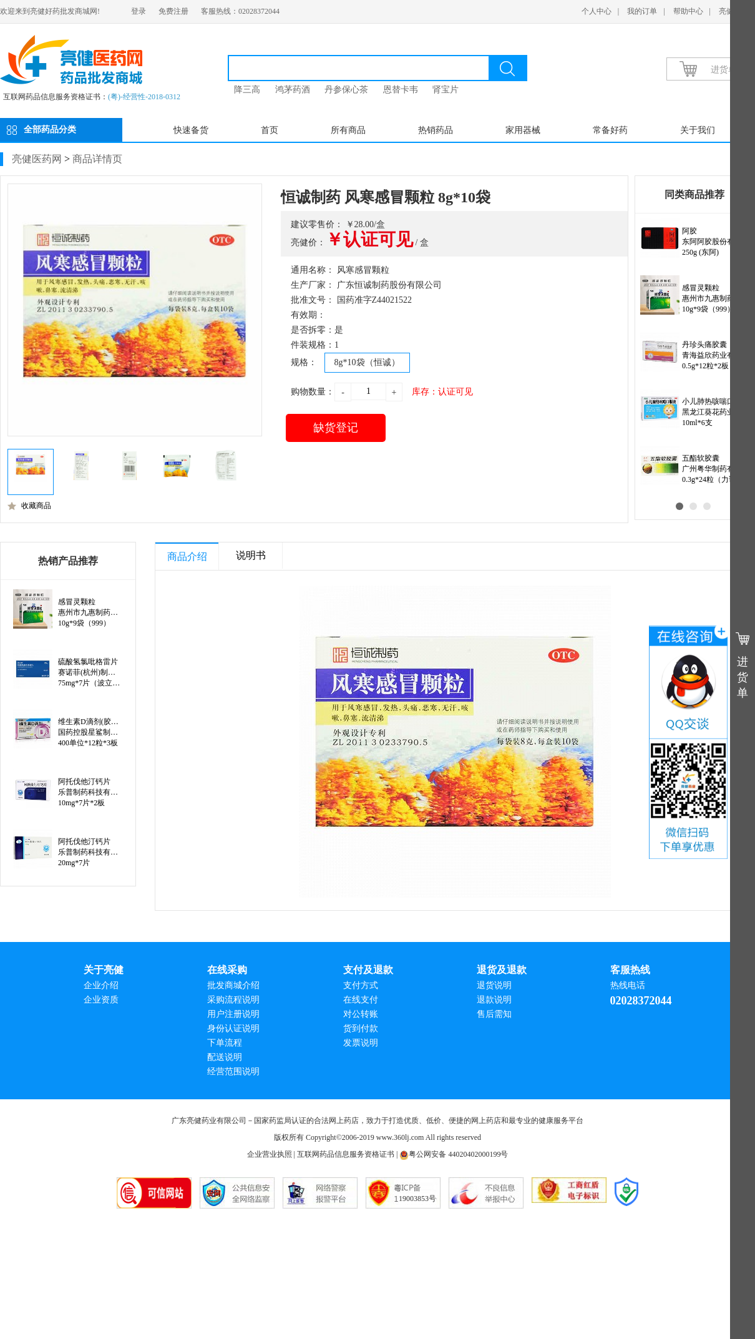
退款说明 (494, 999)
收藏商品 (29, 505)
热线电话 (627, 985)
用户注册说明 (233, 1014)
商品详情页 (97, 159)
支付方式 (360, 985)
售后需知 (494, 1014)
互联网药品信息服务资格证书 (345, 1154)
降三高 (247, 89)
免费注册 (173, 11)
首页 (269, 130)
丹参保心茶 (346, 89)
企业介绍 (101, 985)
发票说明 (360, 1042)
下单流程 (224, 1042)
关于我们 (697, 130)
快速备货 (190, 130)
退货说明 (494, 985)
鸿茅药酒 (292, 89)
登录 (138, 11)
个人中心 (596, 11)
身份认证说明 (233, 1028)
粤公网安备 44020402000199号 (453, 1154)
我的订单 (642, 11)
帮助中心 (688, 11)
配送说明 (224, 1057)
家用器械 (522, 130)
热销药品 (435, 130)
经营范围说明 (233, 1071)
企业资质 (101, 999)
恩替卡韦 (400, 89)
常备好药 (610, 130)
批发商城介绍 (233, 985)
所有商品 (348, 130)
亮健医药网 (37, 159)
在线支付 (360, 999)
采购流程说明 (233, 999)
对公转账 (360, 1014)
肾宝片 (445, 89)
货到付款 (360, 1028)
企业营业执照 (269, 1154)
